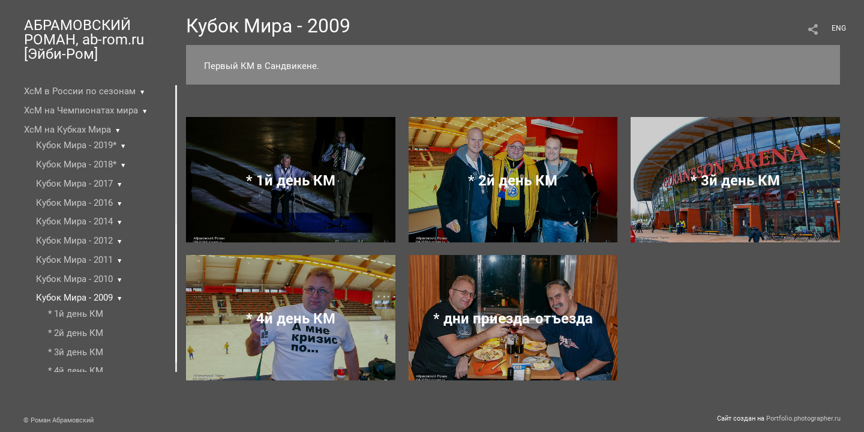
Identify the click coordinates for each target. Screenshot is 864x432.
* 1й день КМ (75, 313)
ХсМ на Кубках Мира (67, 129)
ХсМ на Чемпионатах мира (81, 110)
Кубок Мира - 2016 (74, 202)
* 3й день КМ (75, 352)
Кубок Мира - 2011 (74, 259)
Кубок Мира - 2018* (76, 164)
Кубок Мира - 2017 (74, 183)
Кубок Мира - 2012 (74, 240)
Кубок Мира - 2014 (74, 221)
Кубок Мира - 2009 (74, 297)
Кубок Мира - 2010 (74, 279)
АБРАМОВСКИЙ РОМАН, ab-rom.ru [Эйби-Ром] (84, 39)
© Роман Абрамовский (58, 420)
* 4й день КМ (75, 370)
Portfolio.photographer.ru (803, 418)
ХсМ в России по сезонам (80, 91)
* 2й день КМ (75, 333)
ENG (839, 28)
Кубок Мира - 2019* (76, 145)
